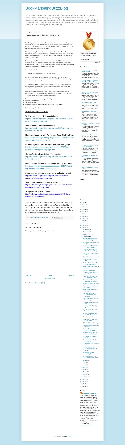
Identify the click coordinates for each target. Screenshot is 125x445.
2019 (83, 218)
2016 (83, 225)
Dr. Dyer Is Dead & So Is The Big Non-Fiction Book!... (90, 314)
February (85, 374)
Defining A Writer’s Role (89, 270)
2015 (83, 227)
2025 (83, 204)
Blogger (69, 436)
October (85, 234)
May (84, 367)
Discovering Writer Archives (89, 102)
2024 (83, 207)
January (85, 376)
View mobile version (50, 278)
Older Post (71, 275)
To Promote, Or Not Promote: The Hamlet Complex (90, 246)
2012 (83, 384)
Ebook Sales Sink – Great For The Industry (91, 299)
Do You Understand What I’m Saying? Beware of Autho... (91, 356)
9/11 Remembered (88, 317)
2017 (83, 223)
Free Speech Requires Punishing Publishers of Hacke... (90, 349)
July (84, 362)
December (86, 229)
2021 (83, 214)
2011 (83, 386)
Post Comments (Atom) (39, 283)
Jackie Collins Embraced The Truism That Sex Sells (90, 263)
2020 (83, 216)
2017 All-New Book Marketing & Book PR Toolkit (90, 92)
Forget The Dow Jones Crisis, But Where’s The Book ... (90, 277)
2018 (83, 220)
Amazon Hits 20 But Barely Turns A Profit (90, 310)
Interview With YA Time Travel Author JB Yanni (89, 70)
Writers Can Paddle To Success (91, 283)
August (85, 360)
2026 (83, 202)
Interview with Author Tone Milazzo (91, 135)
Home (50, 275)
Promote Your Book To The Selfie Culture (90, 340)
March (85, 372)
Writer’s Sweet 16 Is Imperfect (91, 257)
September (86, 236)
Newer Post (29, 275)
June (84, 365)
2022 (83, 211)
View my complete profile (86, 426)
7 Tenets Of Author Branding (90, 323)
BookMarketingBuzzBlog (46, 8)
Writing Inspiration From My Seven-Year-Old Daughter (90, 333)
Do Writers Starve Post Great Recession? (90, 273)
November (86, 232)
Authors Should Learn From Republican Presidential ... (90, 280)
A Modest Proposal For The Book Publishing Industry (90, 239)
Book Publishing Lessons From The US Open (91, 320)
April (84, 369)
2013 (83, 381)
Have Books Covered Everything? (88, 353)
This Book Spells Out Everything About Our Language (89, 295)
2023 (83, 209)
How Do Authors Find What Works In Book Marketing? (90, 145)
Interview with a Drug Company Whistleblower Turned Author (90, 81)
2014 (83, 379)
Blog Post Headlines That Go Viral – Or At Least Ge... (90, 329)
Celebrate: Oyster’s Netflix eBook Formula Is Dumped (90, 250)
